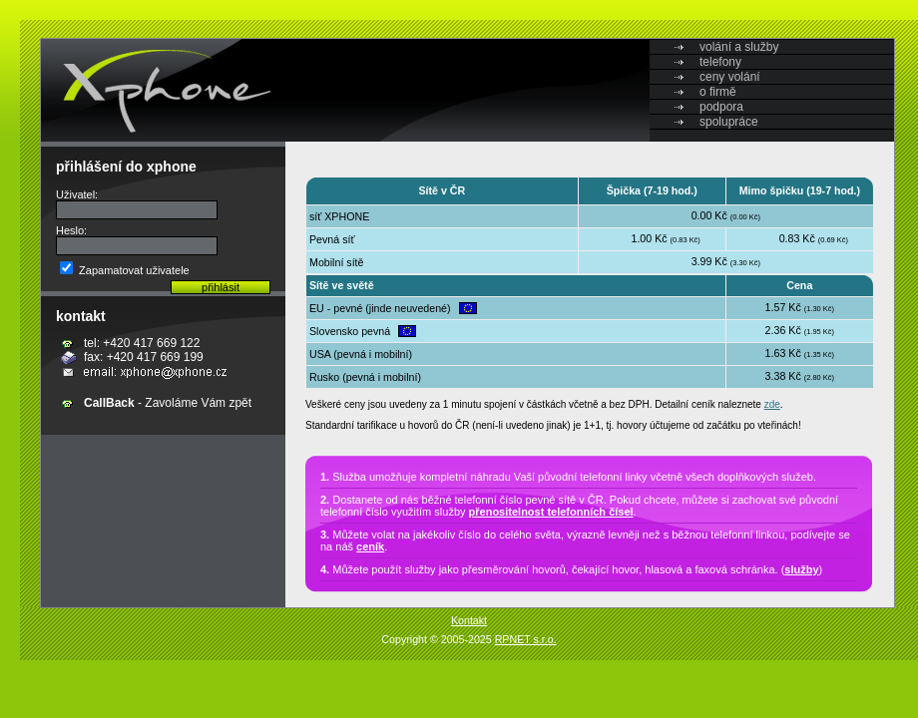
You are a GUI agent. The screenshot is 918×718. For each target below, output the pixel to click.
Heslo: (71, 230)
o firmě (717, 92)
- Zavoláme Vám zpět (167, 403)
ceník (370, 546)
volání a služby (738, 47)
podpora (721, 107)
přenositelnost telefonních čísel (551, 512)
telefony (720, 62)
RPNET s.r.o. (526, 639)
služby (801, 569)
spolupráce (728, 122)
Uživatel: (77, 194)
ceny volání (729, 77)
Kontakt (469, 620)
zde (772, 404)
